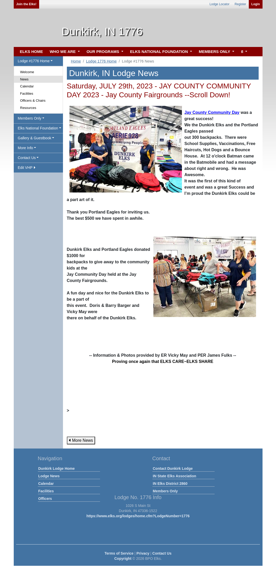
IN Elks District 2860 (170, 483)
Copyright (122, 558)
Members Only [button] (29, 118)
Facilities (26, 93)
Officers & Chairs (33, 100)
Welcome (27, 72)
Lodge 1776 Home (101, 61)
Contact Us (162, 553)
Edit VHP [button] (26, 168)
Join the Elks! (26, 4)
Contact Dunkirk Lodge (173, 468)
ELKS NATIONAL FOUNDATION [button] (159, 51)
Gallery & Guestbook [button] (34, 138)
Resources (28, 108)
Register (240, 4)
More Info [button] (25, 148)
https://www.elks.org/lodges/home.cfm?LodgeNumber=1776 (137, 516)
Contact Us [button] (27, 158)
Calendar (27, 86)
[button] (243, 52)
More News (81, 440)
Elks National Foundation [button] (38, 128)
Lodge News (49, 476)
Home (76, 61)
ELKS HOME (31, 51)
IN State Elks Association (174, 476)
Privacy (143, 553)
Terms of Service (118, 553)
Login (255, 4)
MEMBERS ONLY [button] (215, 51)
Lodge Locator (219, 4)
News (24, 79)
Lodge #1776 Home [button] (34, 61)
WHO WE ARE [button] (63, 51)
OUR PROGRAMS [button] (103, 51)
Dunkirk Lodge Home (56, 468)
